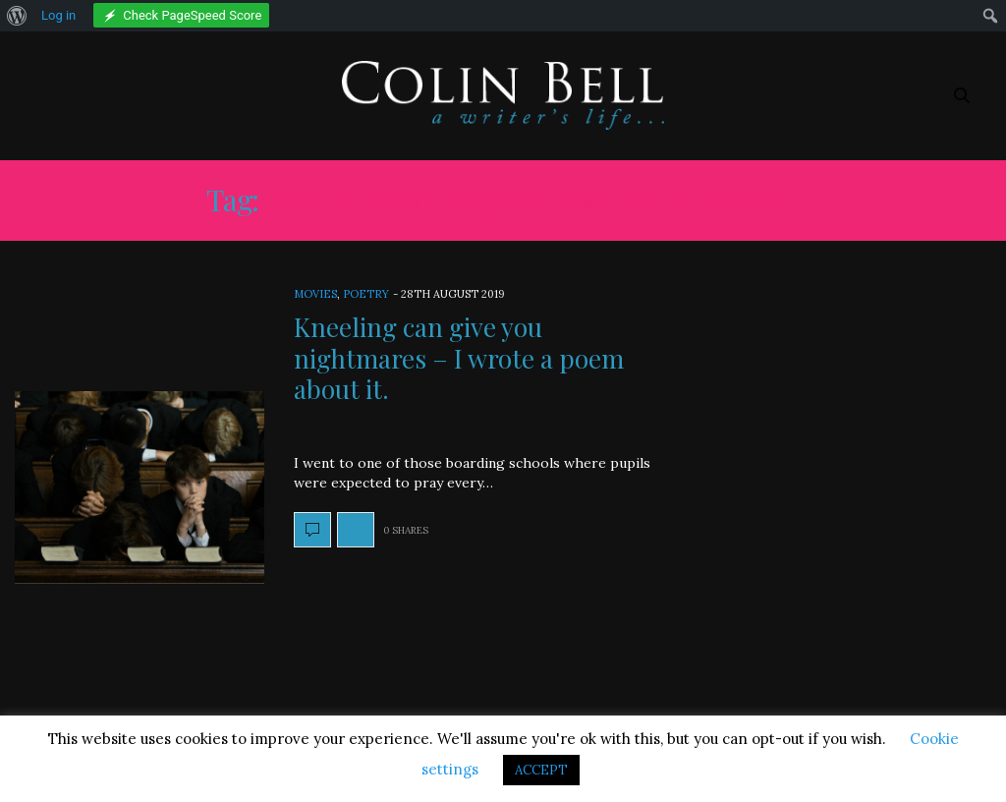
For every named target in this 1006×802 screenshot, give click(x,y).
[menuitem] (17, 15)
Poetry (366, 294)
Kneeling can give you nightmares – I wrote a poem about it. (459, 357)
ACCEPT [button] (541, 770)
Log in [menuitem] (58, 15)
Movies (315, 294)
